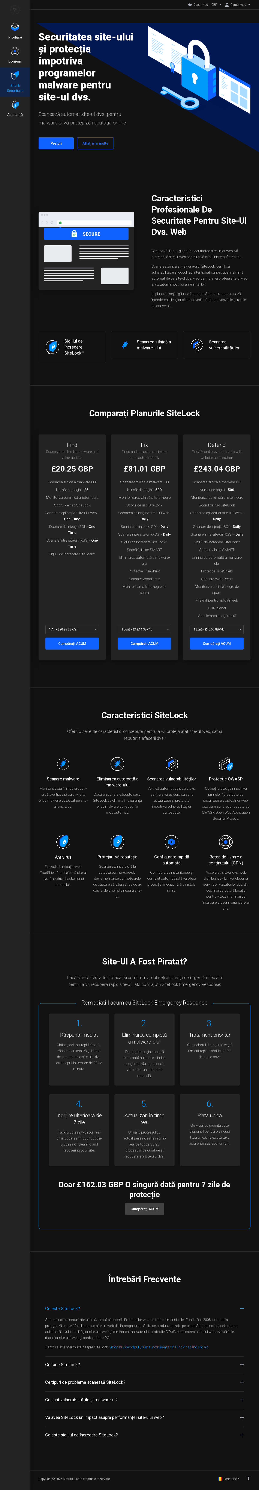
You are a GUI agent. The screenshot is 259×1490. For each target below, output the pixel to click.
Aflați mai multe (95, 143)
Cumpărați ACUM (72, 643)
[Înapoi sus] (248, 1477)
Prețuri (56, 143)
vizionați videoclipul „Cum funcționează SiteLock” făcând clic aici (159, 1347)
